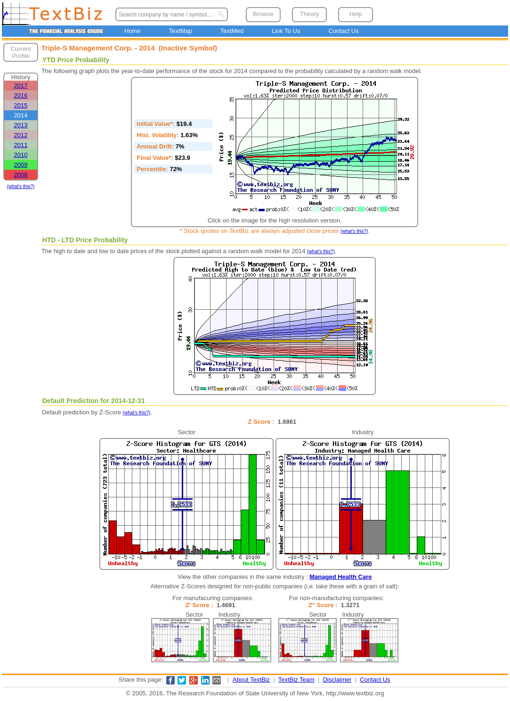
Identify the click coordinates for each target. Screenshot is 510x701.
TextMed (231, 30)
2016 (21, 95)
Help (355, 13)
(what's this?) (21, 186)
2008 (21, 174)
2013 (21, 125)
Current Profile (20, 52)
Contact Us (343, 30)
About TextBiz (251, 679)
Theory (309, 13)
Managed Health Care (340, 576)
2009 (21, 164)
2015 (21, 105)
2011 (21, 144)
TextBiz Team (296, 679)
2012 (21, 135)
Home (132, 30)
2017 (21, 85)
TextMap (180, 30)
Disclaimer (337, 679)
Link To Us (286, 30)
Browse (263, 13)
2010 (21, 154)
